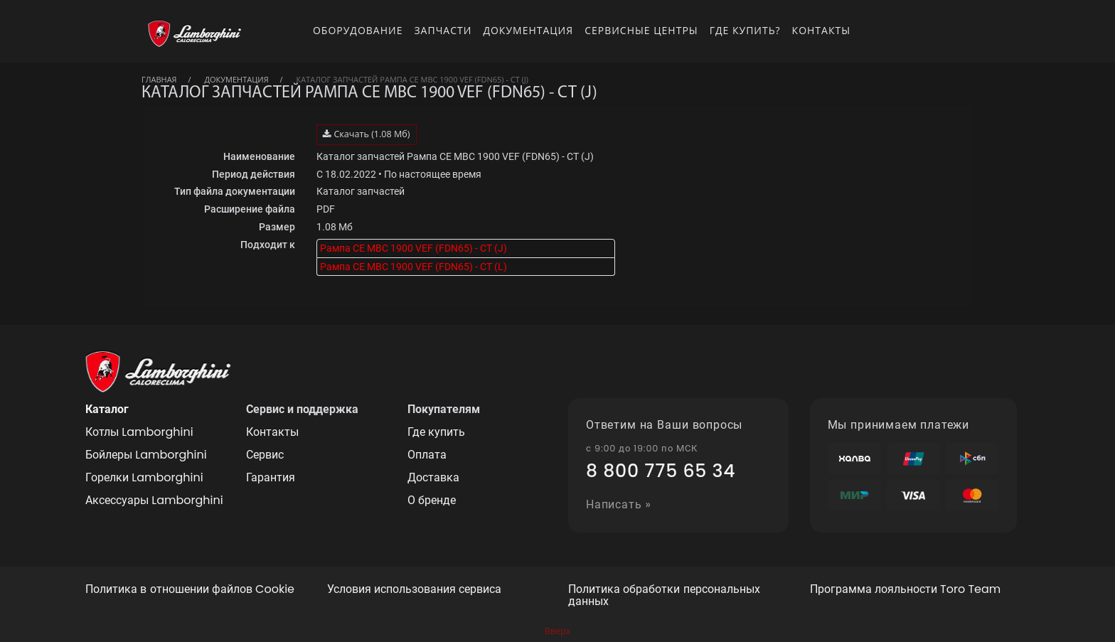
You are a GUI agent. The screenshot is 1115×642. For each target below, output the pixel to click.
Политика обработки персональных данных (664, 596)
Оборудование (358, 30)
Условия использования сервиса (414, 590)
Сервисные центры (641, 30)
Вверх (558, 631)
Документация (528, 30)
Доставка (433, 477)
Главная (159, 79)
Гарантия (270, 477)
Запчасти (442, 30)
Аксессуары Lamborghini (154, 500)
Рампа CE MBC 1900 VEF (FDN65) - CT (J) (413, 248)
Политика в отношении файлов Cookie (189, 590)
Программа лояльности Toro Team (905, 590)
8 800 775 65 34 (660, 471)
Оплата (427, 454)
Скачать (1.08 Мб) (366, 134)
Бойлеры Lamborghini (146, 454)
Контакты (821, 30)
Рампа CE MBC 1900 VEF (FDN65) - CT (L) (413, 266)
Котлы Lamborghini (139, 432)
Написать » (618, 505)
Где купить (436, 432)
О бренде (431, 500)
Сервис (265, 454)
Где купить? (745, 30)
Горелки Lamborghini (144, 477)
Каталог (107, 409)
